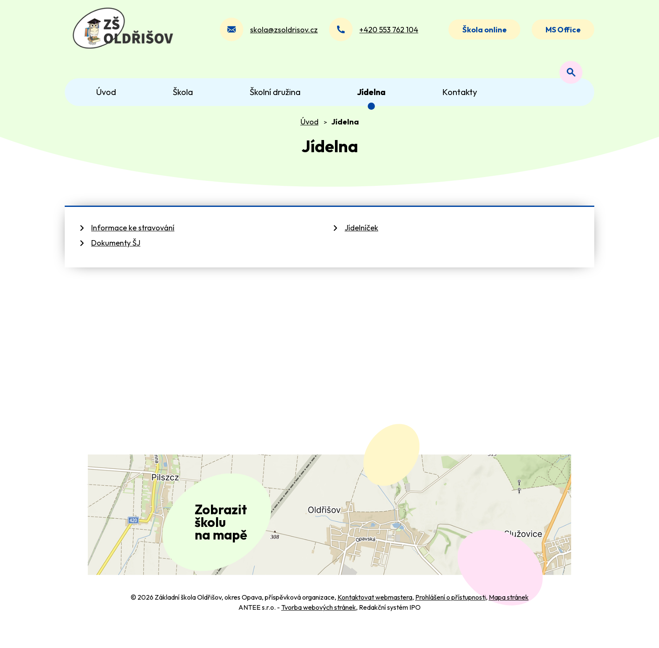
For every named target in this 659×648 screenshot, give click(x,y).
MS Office (562, 33)
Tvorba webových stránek (318, 628)
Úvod (310, 128)
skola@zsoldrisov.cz (281, 33)
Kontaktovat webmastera (374, 618)
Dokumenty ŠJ (115, 250)
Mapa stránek (509, 618)
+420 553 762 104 (385, 33)
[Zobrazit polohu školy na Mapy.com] (329, 528)
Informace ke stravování (132, 235)
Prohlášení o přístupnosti (450, 618)
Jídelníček (361, 235)
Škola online (482, 33)
